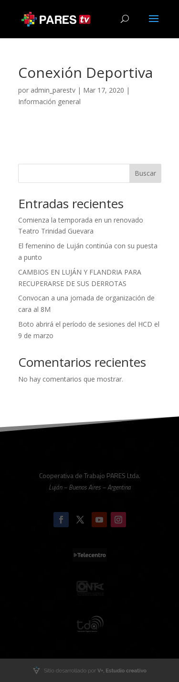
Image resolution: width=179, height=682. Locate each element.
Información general (49, 101)
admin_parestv (53, 90)
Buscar (145, 173)
